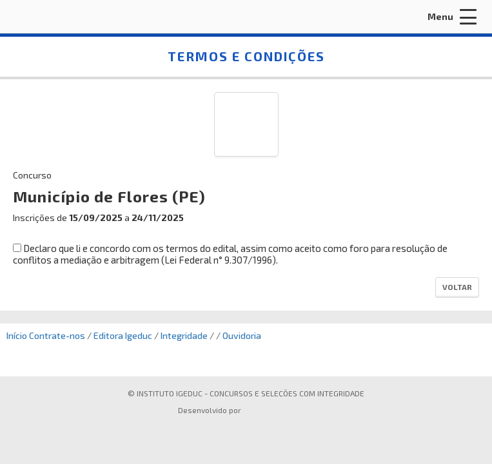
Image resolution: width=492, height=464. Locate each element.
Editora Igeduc (122, 335)
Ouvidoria (241, 335)
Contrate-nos (57, 335)
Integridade (184, 335)
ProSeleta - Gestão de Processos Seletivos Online (277, 411)
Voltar (457, 286)
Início (16, 335)
